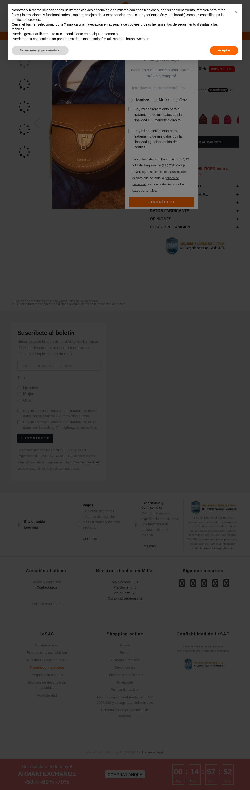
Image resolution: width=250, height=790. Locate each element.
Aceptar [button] (224, 50)
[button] (236, 12)
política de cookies (26, 19)
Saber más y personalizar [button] (40, 50)
